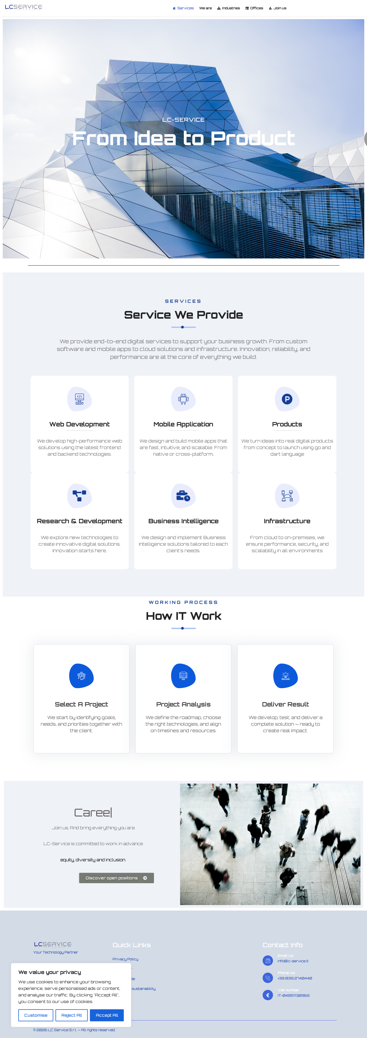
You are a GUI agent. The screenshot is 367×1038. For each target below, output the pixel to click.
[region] (71, 995)
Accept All (107, 1015)
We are (205, 8)
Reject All (71, 1015)
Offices (256, 8)
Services (185, 8)
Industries (231, 8)
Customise (36, 1015)
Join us (280, 8)
